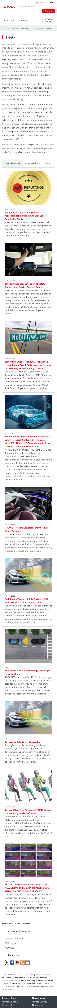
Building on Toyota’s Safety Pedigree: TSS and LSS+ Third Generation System (26, 600)
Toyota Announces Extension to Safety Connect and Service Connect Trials (25, 285)
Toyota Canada (10, 1001)
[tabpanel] (28, 547)
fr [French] (53, 2)
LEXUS (36, 20)
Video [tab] (48, 163)
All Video (9, 947)
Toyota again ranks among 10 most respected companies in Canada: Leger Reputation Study (25, 215)
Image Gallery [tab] (32, 163)
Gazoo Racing (48, 20)
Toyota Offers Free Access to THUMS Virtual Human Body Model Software (28, 811)
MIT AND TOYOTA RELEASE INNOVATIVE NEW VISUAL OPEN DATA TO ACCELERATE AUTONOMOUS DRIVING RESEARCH (27, 888)
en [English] (50, 2)
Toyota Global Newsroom (39, 1003)
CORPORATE (10, 20)
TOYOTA (24, 20)
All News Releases (14, 938)
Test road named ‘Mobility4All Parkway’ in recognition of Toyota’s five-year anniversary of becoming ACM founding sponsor (28, 365)
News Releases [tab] (12, 163)
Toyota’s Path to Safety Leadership (23, 741)
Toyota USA (8, 1004)
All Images (10, 943)
